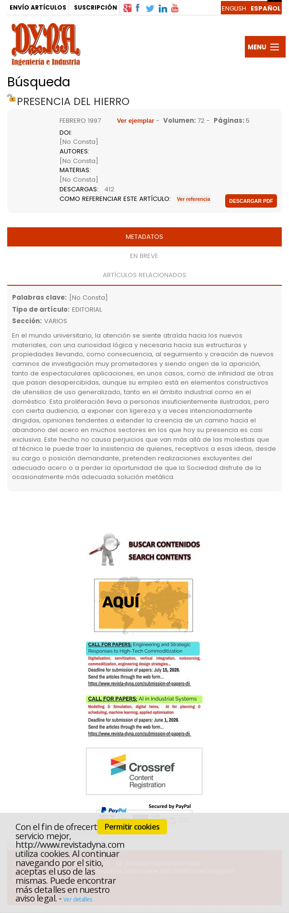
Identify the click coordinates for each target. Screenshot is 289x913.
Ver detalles (77, 899)
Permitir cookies (132, 826)
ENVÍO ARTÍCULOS (38, 7)
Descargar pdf (251, 201)
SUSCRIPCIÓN (95, 7)
